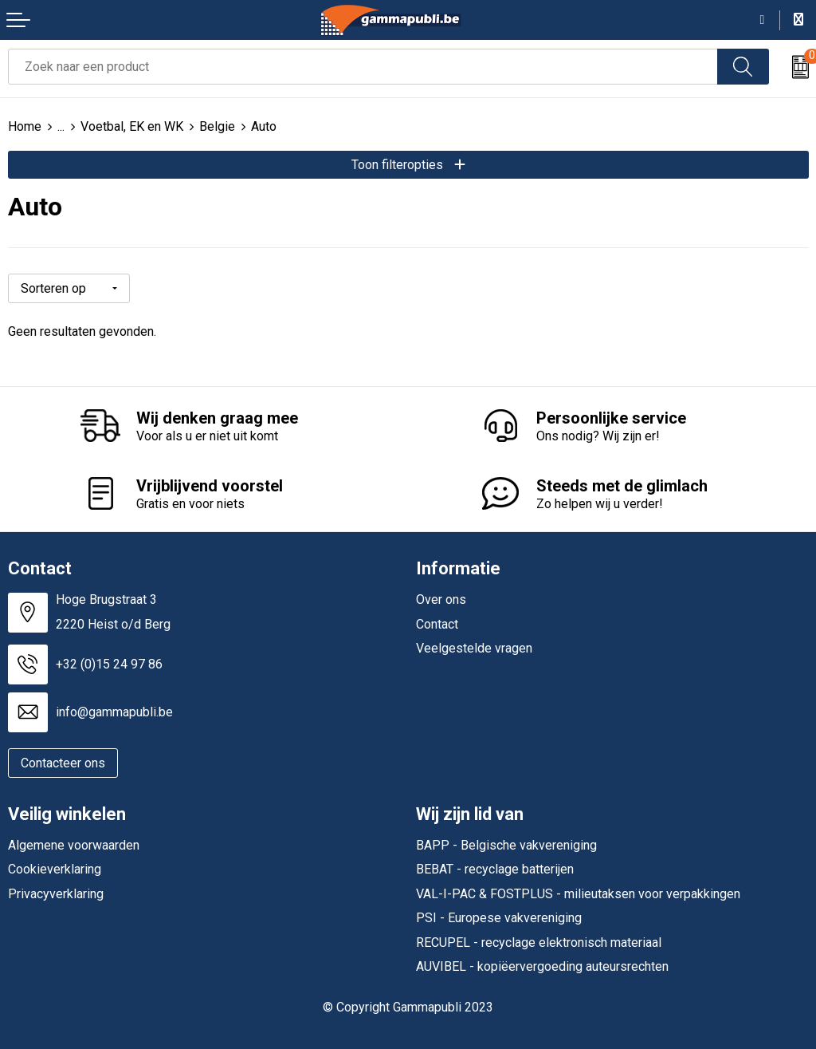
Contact (437, 624)
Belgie (217, 126)
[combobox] (363, 67)
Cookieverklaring (54, 869)
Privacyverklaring (56, 893)
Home (24, 126)
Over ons (441, 599)
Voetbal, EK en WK (131, 126)
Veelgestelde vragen (474, 648)
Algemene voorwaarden (73, 845)
